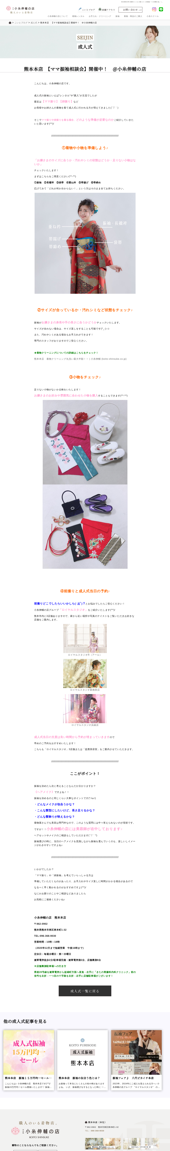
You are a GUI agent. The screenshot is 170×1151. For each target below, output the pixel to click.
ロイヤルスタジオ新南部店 (85, 675)
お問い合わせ (130, 9)
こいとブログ (86, 9)
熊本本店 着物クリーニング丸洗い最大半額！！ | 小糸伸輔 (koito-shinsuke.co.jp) (80, 359)
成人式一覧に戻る (85, 991)
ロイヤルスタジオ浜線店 (85, 710)
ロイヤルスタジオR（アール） (85, 640)
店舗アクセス (106, 9)
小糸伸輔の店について (58, 16)
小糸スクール (153, 16)
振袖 (118, 16)
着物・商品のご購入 (133, 16)
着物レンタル (78, 16)
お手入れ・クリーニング (100, 16)
